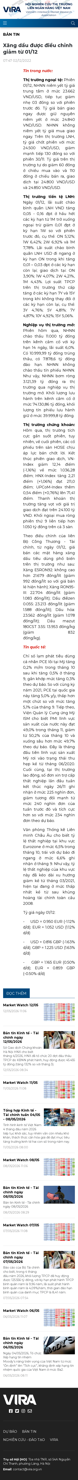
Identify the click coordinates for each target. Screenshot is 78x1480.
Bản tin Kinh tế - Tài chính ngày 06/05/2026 (21, 1342)
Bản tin (11, 34)
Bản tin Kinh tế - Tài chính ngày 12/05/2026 (21, 1037)
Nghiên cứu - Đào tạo (24, 1440)
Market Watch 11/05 (20, 1083)
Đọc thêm (16, 993)
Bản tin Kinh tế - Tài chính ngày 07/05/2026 (21, 1257)
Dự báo (10, 1432)
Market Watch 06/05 (21, 1311)
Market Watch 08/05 (21, 1160)
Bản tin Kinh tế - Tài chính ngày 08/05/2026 (21, 1192)
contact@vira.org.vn (27, 1469)
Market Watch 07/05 (21, 1225)
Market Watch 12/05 (20, 1005)
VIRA (12, 9)
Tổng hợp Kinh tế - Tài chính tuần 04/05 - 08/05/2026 (21, 1114)
